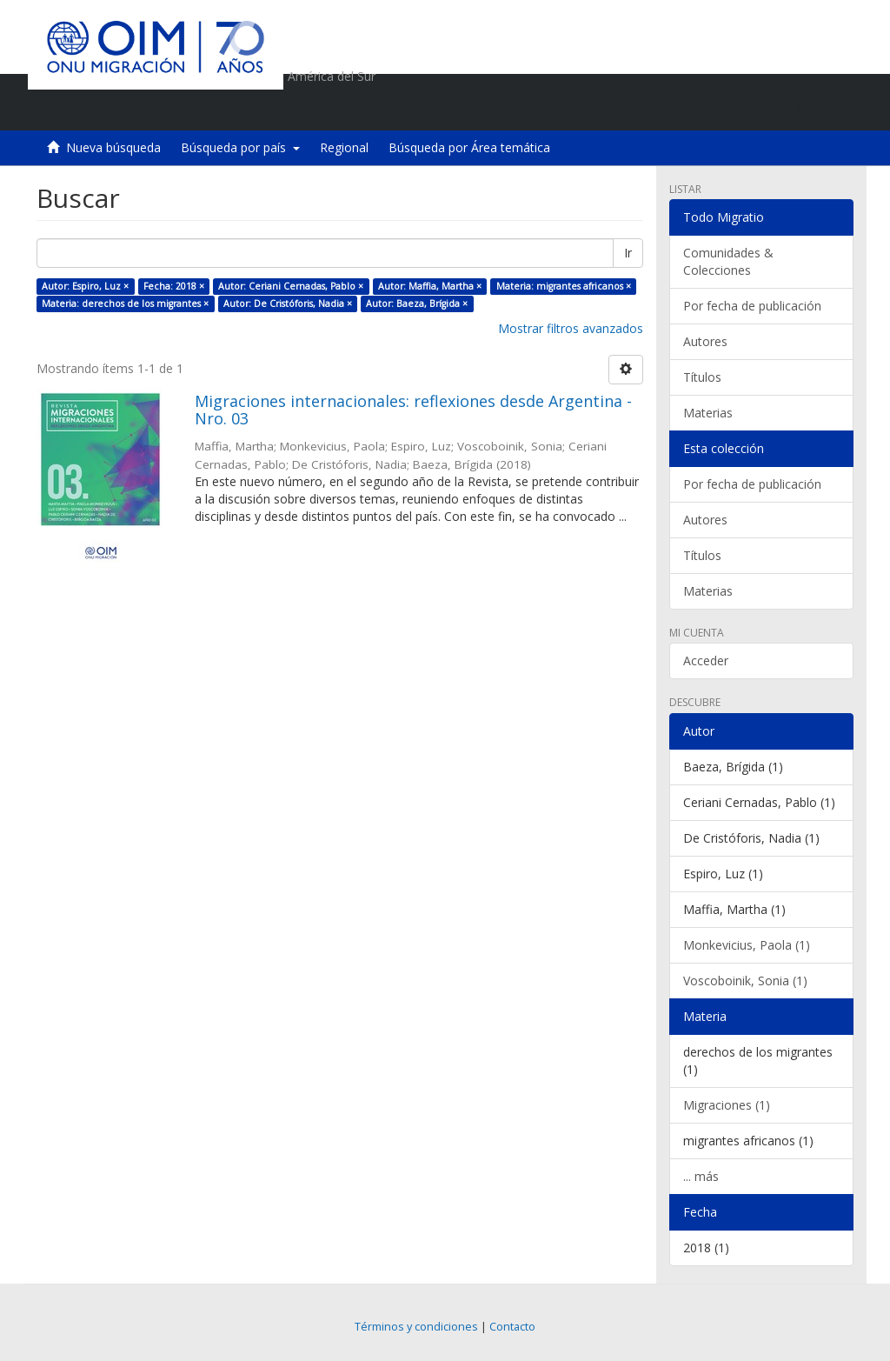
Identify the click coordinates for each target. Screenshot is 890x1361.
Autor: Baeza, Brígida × (417, 303)
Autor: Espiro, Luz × (85, 286)
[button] (741, 108)
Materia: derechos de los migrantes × (125, 303)
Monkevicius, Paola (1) (746, 945)
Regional (344, 147)
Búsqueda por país (240, 147)
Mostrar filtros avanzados (570, 328)
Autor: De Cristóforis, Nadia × (287, 303)
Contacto (512, 1326)
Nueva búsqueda (113, 147)
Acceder (705, 660)
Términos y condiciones (416, 1326)
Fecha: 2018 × (173, 286)
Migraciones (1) (726, 1105)
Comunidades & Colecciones (728, 261)
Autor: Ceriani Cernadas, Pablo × (290, 286)
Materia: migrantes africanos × (563, 286)
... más (701, 1176)
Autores (705, 341)
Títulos (702, 377)
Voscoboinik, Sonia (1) (745, 980)
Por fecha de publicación (752, 305)
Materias (708, 412)
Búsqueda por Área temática (469, 147)
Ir (628, 252)
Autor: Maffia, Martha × (430, 286)
